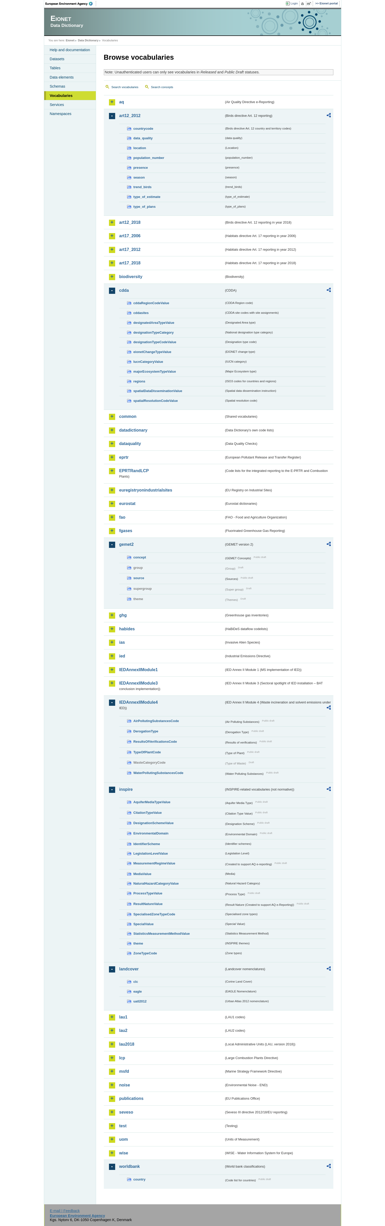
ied (122, 656)
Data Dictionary (88, 40)
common (128, 416)
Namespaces (61, 114)
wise (123, 1153)
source (138, 578)
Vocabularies (61, 96)
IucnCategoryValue (148, 362)
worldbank (129, 1166)
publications (131, 1098)
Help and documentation (70, 50)
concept (139, 557)
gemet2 (126, 544)
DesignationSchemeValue (153, 823)
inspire (126, 789)
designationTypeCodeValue (154, 342)
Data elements (62, 77)
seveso (126, 1112)
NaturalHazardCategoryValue (156, 883)
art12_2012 (130, 115)
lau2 (123, 1030)
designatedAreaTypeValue (153, 323)
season (139, 177)
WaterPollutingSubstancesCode (158, 773)
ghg (123, 615)
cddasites (141, 313)
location (139, 148)
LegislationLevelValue (150, 853)
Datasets (57, 59)
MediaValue (142, 874)
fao (122, 517)
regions (139, 381)
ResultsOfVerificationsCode (155, 742)
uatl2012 (140, 1001)
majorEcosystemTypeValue (154, 371)
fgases (125, 530)
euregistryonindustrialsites (145, 490)
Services (57, 105)
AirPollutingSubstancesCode (156, 721)
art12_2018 (130, 222)
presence (140, 168)
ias (122, 642)
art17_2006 (130, 236)
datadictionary (133, 430)
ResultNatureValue (148, 904)
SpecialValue (143, 924)
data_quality (143, 138)
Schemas (57, 86)
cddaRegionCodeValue (151, 303)
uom (123, 1139)
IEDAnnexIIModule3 (138, 683)
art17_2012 (130, 249)
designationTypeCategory (153, 332)
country (139, 1179)
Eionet (70, 40)
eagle (137, 991)
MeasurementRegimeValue (154, 863)
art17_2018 (130, 263)
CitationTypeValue (147, 813)
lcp (122, 1058)
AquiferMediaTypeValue (151, 802)
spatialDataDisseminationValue (157, 391)
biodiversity (131, 276)
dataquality (130, 443)
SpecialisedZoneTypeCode (154, 914)
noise (124, 1085)
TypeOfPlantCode (147, 752)
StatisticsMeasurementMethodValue (161, 934)
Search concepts (162, 87)
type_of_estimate (147, 197)
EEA (70, 3)
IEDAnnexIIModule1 (138, 670)
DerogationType (145, 731)
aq (121, 102)
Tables (55, 68)
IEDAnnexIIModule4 (138, 702)
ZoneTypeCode (145, 953)
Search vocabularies (125, 87)
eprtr (124, 457)
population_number (148, 158)
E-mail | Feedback (65, 1211)
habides (127, 629)
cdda (124, 290)
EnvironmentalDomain (151, 833)
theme (138, 943)
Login (294, 3)
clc (135, 982)
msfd (124, 1071)
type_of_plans (144, 207)
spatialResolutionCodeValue (155, 401)
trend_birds (142, 187)
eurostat (127, 503)
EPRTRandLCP (134, 471)
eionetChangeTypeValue (152, 352)
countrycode (143, 129)
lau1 (123, 1017)
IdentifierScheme (146, 844)
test (123, 1126)
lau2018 (127, 1044)
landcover (129, 969)
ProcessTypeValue (147, 893)
